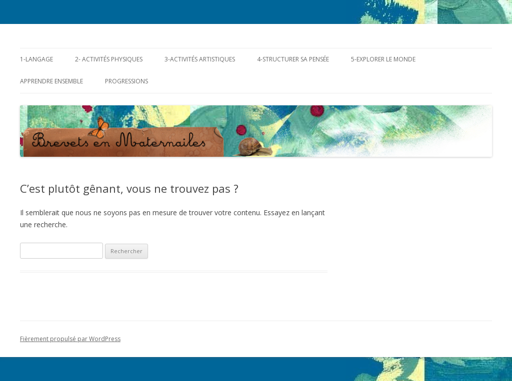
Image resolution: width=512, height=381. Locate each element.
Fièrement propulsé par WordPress (70, 339)
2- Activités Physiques (108, 59)
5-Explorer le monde (383, 59)
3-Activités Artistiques (199, 59)
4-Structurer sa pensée (293, 59)
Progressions (126, 81)
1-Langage (36, 59)
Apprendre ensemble (51, 81)
